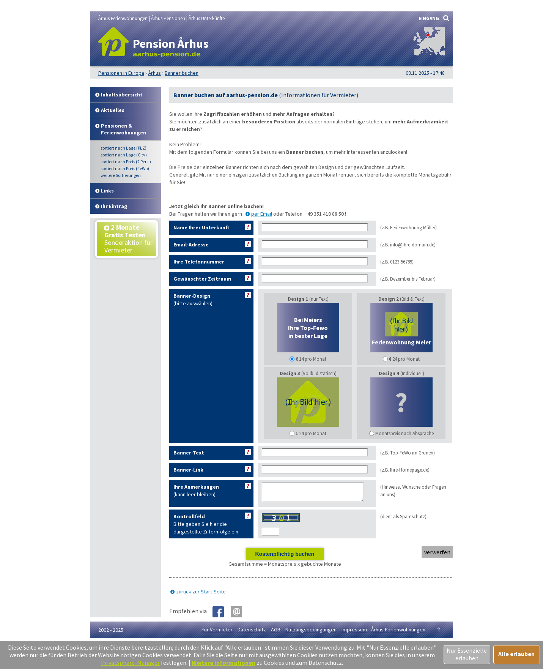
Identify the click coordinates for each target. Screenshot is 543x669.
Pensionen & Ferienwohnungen (123, 129)
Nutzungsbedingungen (311, 633)
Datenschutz (252, 633)
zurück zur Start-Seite (201, 595)
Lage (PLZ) (123, 148)
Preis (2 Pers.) (126, 161)
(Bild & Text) (401, 329)
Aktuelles (112, 110)
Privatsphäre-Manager (130, 662)
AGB (275, 633)
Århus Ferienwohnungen (398, 633)
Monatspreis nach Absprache (404, 433)
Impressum (354, 633)
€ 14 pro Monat (311, 359)
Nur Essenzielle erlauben (467, 654)
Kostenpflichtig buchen (284, 557)
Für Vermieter (217, 633)
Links (107, 190)
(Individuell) (401, 403)
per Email (261, 213)
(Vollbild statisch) (308, 403)
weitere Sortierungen (121, 175)
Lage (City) (124, 155)
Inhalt (122, 94)
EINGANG (429, 18)
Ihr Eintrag (114, 206)
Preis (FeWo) (125, 168)
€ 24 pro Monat (404, 359)
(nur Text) (308, 329)
